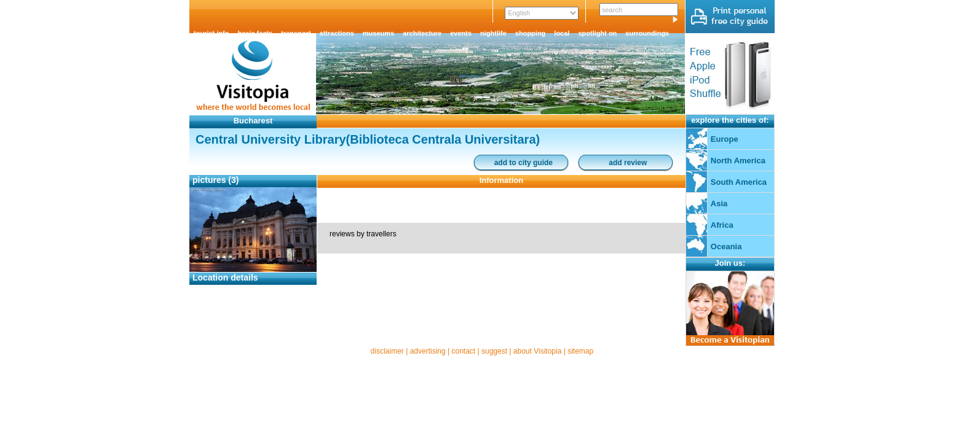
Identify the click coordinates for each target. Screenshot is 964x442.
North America (738, 160)
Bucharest (253, 120)
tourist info (211, 33)
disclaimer (387, 351)
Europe (724, 139)
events (461, 33)
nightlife (493, 33)
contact (463, 351)
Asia (719, 203)
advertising (428, 351)
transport (295, 33)
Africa (722, 225)
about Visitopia (537, 351)
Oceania (726, 246)
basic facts (254, 33)
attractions (337, 33)
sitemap (580, 351)
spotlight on (597, 33)
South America (739, 182)
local (561, 33)
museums (378, 33)
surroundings (647, 33)
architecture (422, 33)
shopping (530, 33)
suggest (494, 351)
